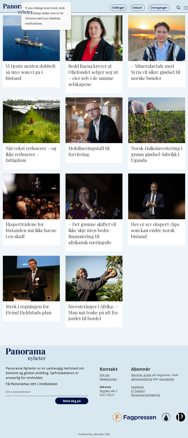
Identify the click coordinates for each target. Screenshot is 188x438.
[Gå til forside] (18, 6)
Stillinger (118, 8)
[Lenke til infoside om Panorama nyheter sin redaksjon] (108, 382)
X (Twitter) (138, 391)
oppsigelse (166, 379)
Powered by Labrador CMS (94, 434)
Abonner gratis (141, 375)
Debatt (137, 8)
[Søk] (178, 8)
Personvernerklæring (145, 395)
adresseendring (141, 379)
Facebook (137, 387)
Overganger (158, 8)
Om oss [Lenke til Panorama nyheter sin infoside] (105, 375)
